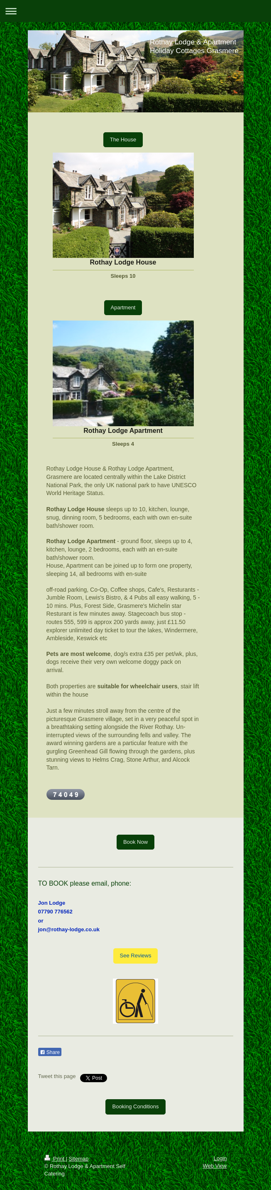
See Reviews (135, 955)
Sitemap (78, 1159)
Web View (215, 1166)
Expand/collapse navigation (135, 11)
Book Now (135, 842)
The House (123, 139)
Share (50, 1052)
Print (55, 1159)
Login (220, 1158)
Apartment (123, 307)
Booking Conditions (135, 1106)
